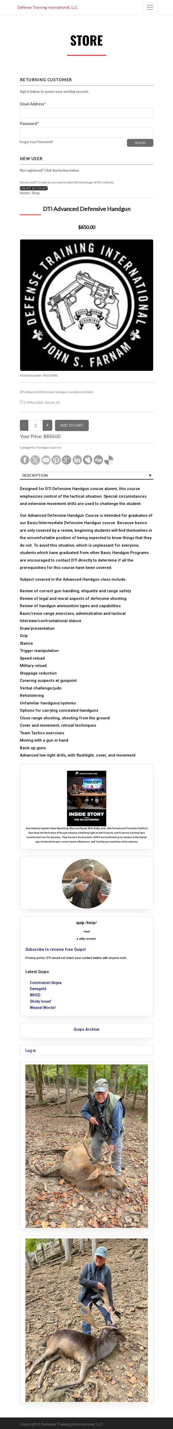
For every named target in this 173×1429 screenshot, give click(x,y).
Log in (30, 1050)
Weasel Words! (43, 1008)
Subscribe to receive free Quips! (55, 949)
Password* (29, 123)
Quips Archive (86, 1029)
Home (24, 193)
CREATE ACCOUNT (33, 188)
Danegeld (38, 989)
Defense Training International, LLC (72, 1424)
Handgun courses (49, 447)
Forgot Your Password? (36, 142)
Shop (36, 193)
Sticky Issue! (40, 1001)
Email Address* (33, 103)
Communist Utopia (46, 983)
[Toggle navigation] (150, 7)
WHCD (35, 995)
